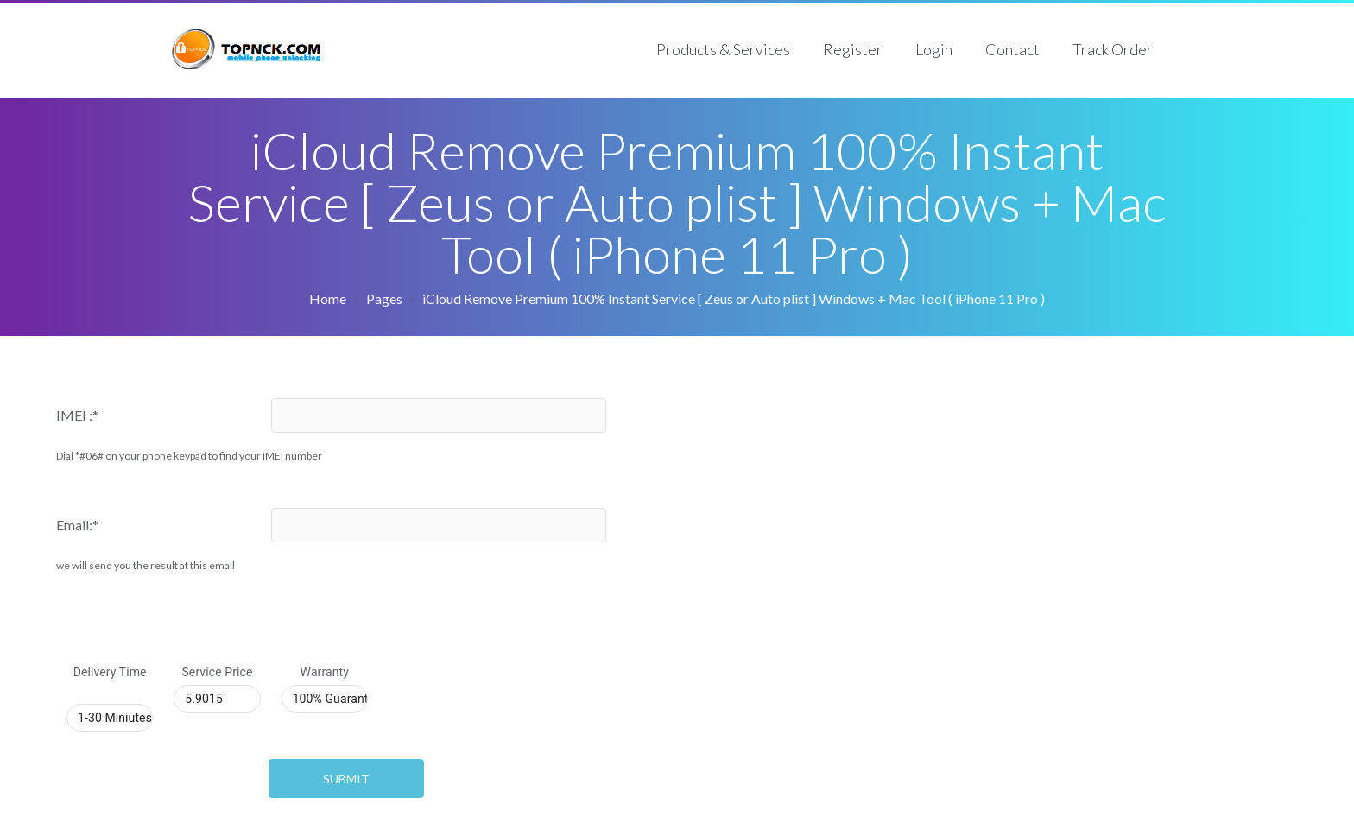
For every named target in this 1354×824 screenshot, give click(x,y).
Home (327, 298)
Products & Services (723, 49)
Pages (384, 298)
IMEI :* (77, 415)
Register (853, 49)
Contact (1012, 49)
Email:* (77, 525)
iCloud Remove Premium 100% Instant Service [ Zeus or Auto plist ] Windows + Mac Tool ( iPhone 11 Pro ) (733, 298)
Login (933, 49)
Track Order (1112, 49)
